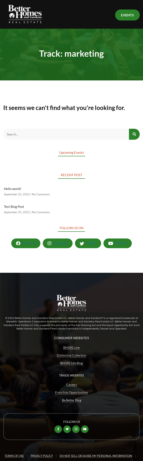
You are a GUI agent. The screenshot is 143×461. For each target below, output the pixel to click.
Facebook (26, 243)
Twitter (88, 243)
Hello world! (12, 189)
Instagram (58, 243)
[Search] (134, 134)
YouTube (117, 243)
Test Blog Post (14, 207)
